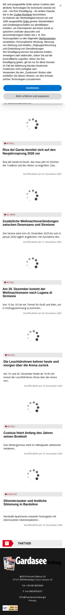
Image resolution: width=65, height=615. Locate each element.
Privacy (32, 600)
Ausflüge (12, 494)
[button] (60, 5)
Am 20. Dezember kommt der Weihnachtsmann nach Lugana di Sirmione (27, 292)
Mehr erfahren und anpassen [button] (32, 96)
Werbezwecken (47, 38)
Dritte (26, 21)
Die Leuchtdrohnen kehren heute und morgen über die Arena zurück (31, 363)
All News (10, 214)
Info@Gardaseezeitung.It (32, 597)
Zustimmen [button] (32, 88)
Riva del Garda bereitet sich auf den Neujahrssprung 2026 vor (29, 151)
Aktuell (10, 143)
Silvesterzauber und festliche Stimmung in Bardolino (25, 502)
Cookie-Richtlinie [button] (23, 14)
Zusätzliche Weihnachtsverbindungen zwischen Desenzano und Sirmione (31, 223)
